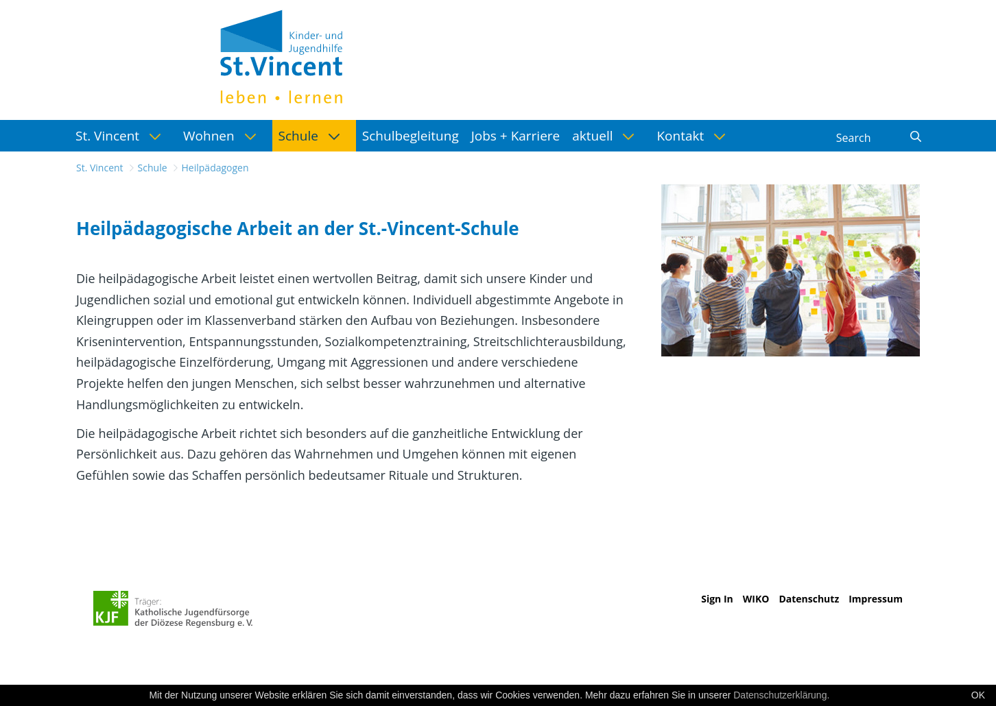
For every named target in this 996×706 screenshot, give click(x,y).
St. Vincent (99, 167)
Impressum (876, 598)
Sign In (717, 598)
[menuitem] (123, 135)
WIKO (756, 598)
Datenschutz (809, 598)
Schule (152, 167)
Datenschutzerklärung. (781, 695)
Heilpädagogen (215, 167)
